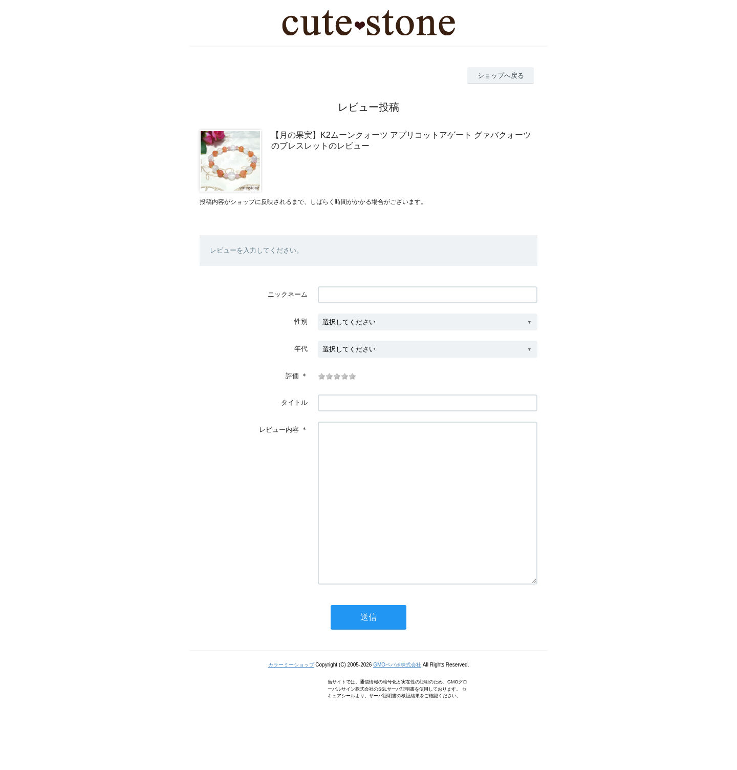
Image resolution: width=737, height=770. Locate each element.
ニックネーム (288, 294)
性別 (301, 321)
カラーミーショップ (291, 695)
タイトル (294, 402)
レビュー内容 (279, 429)
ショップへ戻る (501, 75)
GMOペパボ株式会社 (397, 695)
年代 (301, 348)
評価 (292, 376)
